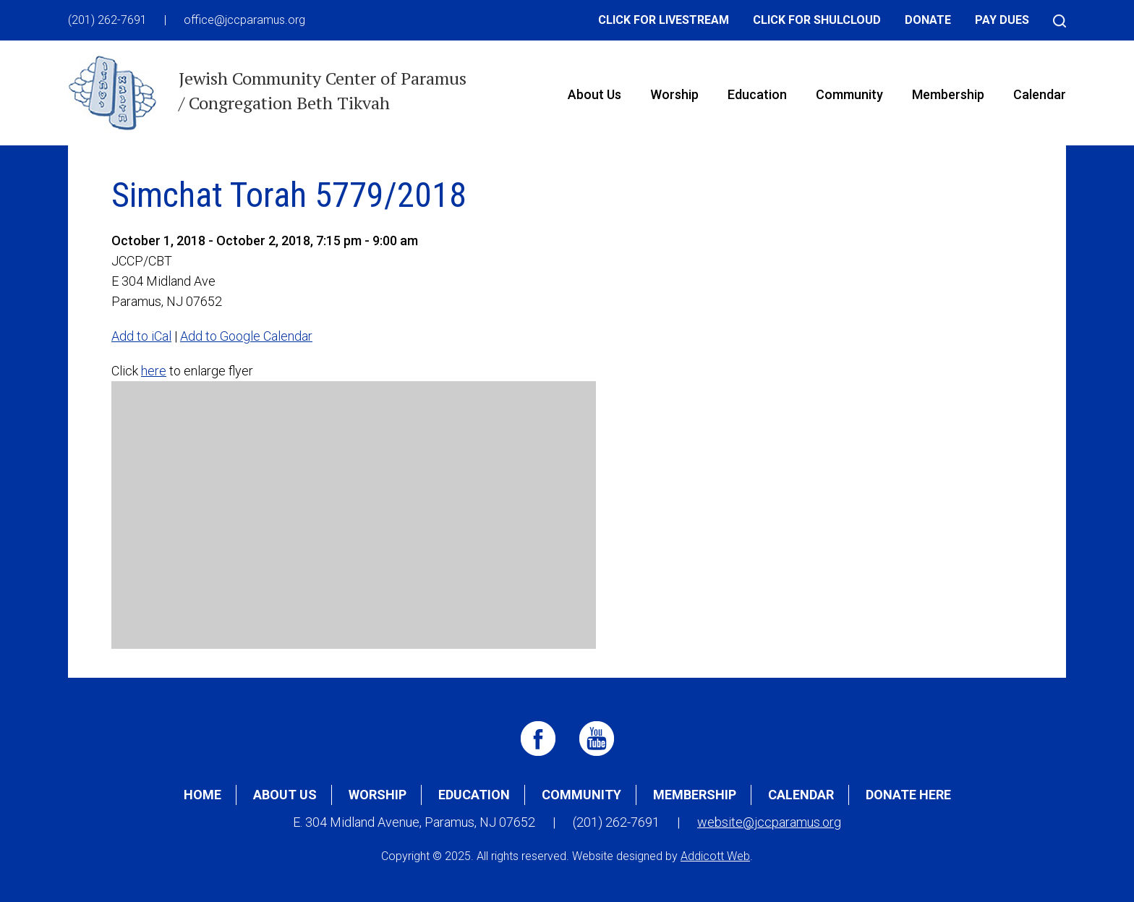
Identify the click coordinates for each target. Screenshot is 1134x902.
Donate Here (908, 794)
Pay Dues (1002, 20)
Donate (928, 20)
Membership (948, 94)
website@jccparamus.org (769, 822)
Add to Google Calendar (246, 336)
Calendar (1039, 94)
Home (202, 794)
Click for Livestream (663, 20)
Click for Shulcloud (817, 20)
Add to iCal (141, 336)
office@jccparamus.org (244, 20)
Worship (674, 94)
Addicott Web (715, 856)
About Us (594, 94)
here (153, 370)
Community (849, 94)
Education (757, 94)
